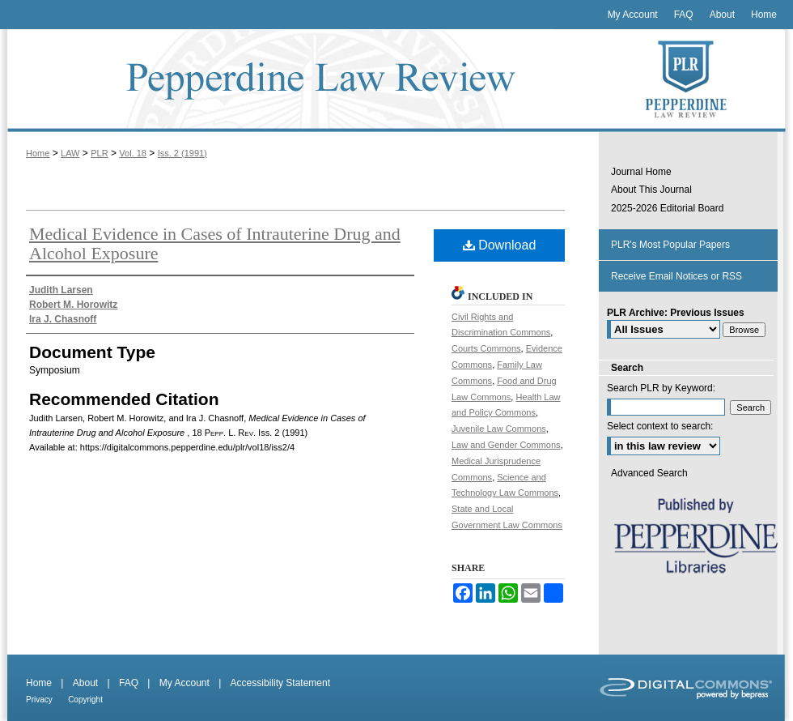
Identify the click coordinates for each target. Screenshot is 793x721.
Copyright (85, 699)
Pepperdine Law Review (299, 80)
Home (37, 153)
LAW (70, 153)
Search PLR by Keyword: (661, 388)
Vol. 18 (132, 153)
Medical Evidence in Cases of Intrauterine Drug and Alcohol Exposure (215, 243)
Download (499, 245)
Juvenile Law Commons (499, 428)
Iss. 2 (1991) (182, 153)
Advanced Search (649, 473)
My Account (184, 683)
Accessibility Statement (280, 683)
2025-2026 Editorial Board (667, 208)
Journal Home (641, 171)
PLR (99, 153)
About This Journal (651, 189)
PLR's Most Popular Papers (670, 244)
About (85, 683)
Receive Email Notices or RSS (676, 276)
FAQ (128, 683)
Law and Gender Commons (506, 445)
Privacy (39, 699)
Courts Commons (486, 348)
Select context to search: (660, 426)
